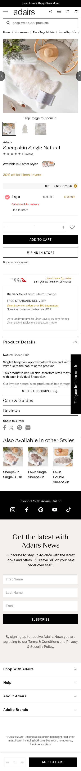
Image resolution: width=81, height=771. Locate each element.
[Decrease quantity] (6, 227)
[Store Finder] (51, 12)
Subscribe (40, 619)
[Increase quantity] (63, 227)
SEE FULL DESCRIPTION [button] (40, 391)
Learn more (51, 305)
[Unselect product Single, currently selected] (7, 197)
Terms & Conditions (43, 642)
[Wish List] (67, 12)
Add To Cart (41, 240)
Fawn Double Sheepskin (61, 477)
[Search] (9, 23)
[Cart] (76, 12)
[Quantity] (35, 227)
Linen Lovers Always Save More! (40, 3)
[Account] (59, 12)
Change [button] (50, 294)
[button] (18, 153)
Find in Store (40, 253)
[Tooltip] (75, 186)
